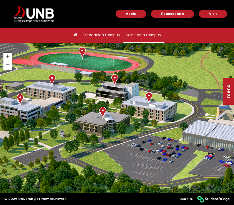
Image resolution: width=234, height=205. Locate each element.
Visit (213, 13)
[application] (117, 117)
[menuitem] (75, 35)
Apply (131, 13)
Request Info (172, 13)
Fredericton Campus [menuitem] (101, 34)
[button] (228, 91)
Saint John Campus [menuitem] (143, 34)
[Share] (185, 199)
